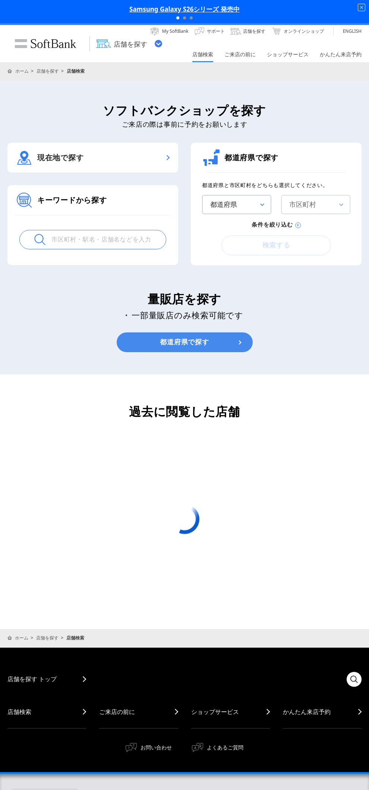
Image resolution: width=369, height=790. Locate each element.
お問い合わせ (156, 747)
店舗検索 (19, 712)
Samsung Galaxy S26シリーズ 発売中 (184, 9)
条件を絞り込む (276, 225)
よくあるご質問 (225, 747)
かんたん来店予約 (307, 712)
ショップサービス (215, 712)
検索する (276, 245)
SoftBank (45, 44)
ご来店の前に (117, 712)
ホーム (22, 71)
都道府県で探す (184, 342)
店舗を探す (48, 71)
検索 (354, 679)
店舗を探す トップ (32, 679)
